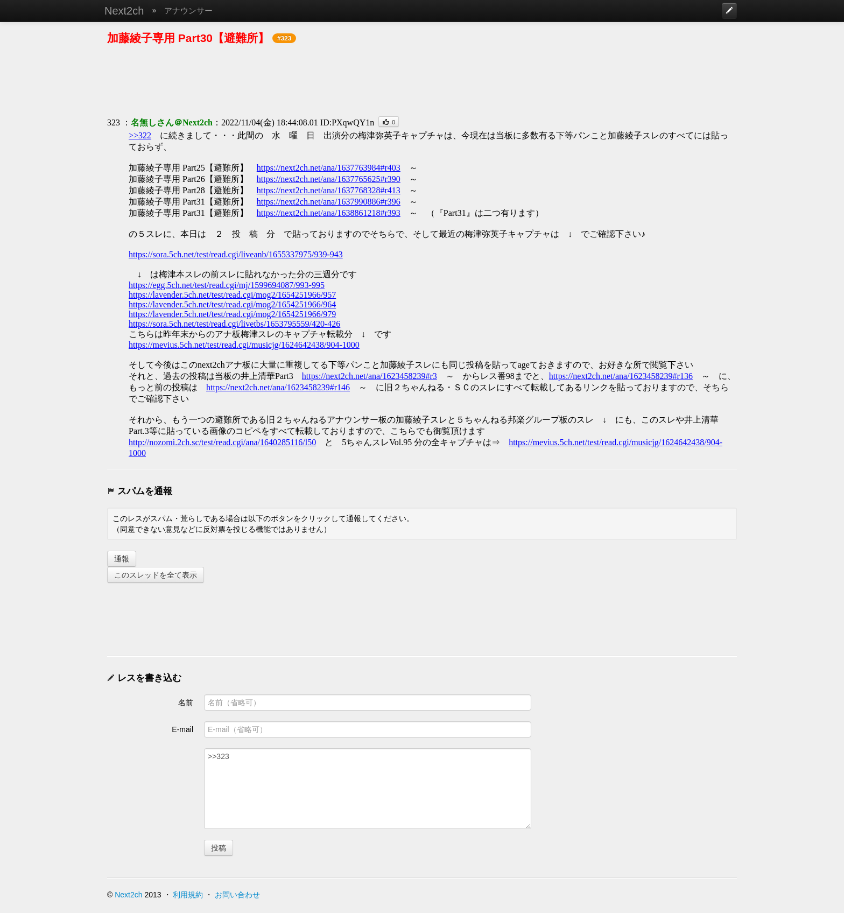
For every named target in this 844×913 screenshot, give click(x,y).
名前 (185, 702)
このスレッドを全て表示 (155, 575)
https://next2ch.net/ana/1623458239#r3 (369, 376)
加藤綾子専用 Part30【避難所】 (188, 38)
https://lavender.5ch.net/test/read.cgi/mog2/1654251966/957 (232, 294)
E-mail (182, 729)
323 (113, 122)
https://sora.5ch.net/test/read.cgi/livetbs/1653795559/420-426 (234, 323)
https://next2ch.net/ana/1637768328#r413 (328, 190)
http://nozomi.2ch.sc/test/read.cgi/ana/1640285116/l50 (222, 442)
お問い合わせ (237, 894)
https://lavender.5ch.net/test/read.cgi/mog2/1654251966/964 (232, 304)
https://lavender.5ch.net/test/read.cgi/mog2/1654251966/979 (232, 314)
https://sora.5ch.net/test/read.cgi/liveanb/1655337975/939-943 (236, 254)
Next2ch (124, 11)
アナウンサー (188, 10)
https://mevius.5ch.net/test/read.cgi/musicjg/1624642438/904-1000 (244, 344)
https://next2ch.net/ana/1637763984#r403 (328, 167)
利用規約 (188, 894)
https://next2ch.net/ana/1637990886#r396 (328, 201)
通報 (121, 558)
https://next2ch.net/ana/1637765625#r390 (328, 179)
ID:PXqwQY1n (347, 122)
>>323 (367, 788)
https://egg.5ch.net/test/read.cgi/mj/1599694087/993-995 (227, 285)
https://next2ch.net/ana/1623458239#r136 (621, 376)
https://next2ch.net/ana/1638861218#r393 (328, 212)
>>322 (140, 135)
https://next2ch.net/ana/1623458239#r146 (278, 387)
